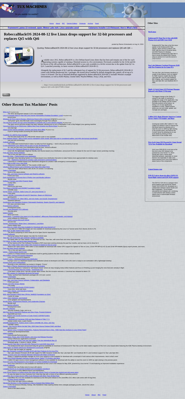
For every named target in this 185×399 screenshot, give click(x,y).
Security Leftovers (9, 308)
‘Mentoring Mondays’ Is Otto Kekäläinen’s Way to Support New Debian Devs (28, 383)
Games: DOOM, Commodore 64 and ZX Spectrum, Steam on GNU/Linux (27, 195)
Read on (6, 95)
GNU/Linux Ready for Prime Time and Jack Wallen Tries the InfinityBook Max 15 (30, 340)
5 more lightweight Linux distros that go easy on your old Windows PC (26, 145)
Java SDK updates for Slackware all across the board (21, 273)
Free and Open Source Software (14, 153)
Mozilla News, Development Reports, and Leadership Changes (24, 301)
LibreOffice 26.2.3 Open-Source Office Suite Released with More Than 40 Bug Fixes (31, 376)
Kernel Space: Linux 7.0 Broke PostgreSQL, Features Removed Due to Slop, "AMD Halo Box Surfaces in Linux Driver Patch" (45, 330)
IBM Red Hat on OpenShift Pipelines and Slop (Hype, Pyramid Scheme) (27, 312)
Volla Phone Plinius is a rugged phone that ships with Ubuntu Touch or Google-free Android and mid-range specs (40, 372)
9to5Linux (152, 32)
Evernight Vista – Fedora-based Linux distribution (19, 156)
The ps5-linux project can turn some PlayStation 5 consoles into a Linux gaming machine (32, 122)
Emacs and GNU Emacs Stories (14, 284)
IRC (63, 23)
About (58, 23)
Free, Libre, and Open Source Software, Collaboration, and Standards (26, 280)
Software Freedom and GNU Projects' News (18, 181)
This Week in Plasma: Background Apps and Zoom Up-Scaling (24, 266)
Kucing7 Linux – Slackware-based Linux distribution (20, 259)
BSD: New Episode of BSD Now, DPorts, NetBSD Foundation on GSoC (27, 294)
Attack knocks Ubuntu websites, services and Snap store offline (24, 130)
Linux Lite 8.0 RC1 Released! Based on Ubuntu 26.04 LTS (22, 149)
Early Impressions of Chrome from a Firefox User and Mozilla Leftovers (27, 177)
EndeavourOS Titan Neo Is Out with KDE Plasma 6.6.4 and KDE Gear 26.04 (163, 39)
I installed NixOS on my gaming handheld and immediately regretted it (26, 369)
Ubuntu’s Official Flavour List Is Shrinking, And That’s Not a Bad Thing (26, 167)
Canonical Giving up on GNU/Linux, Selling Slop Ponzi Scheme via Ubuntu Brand (30, 126)
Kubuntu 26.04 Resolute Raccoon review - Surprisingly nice (23, 269)
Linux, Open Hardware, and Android (15, 298)
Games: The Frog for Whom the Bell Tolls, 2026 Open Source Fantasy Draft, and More (32, 326)
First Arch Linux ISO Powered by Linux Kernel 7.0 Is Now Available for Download (164, 143)
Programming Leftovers (11, 206)
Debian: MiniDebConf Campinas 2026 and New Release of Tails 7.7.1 (26, 319)
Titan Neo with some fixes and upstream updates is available (23, 238)
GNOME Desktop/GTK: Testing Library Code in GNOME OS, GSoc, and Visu (29, 323)
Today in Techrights (9, 170)
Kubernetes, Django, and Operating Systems (18, 291)
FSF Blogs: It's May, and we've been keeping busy (20, 241)
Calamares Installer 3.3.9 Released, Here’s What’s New (112, 28)
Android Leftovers (9, 142)
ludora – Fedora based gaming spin (15, 252)
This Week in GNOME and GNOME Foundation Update (21, 188)
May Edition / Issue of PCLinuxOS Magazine (18, 255)
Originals (82, 23)
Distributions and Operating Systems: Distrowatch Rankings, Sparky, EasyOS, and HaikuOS (34, 202)
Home (51, 23)
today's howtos (8, 213)
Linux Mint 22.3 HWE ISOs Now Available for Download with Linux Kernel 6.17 (29, 227)
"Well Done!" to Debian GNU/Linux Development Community (23, 347)
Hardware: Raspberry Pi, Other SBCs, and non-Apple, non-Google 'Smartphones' (30, 199)
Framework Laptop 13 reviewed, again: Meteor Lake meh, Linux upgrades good (43, 28)
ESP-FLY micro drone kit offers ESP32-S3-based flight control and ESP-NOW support (163, 176)
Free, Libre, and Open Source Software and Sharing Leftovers (24, 174)
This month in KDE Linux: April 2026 (15, 163)
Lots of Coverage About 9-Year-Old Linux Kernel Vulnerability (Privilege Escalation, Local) (33, 115)
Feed (97, 23)
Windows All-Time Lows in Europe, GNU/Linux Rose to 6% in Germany (26, 119)
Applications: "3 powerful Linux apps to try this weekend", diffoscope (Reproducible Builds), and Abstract (38, 216)
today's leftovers (8, 184)
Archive (90, 23)
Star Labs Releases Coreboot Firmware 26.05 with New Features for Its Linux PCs (164, 66)
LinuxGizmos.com (155, 169)
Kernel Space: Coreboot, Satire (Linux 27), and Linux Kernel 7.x (24, 192)
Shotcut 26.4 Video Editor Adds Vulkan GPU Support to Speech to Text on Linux (30, 245)
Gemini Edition (72, 23)
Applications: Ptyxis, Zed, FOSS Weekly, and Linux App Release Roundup (28, 337)
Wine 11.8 (6, 112)
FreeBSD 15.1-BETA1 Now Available (15, 135)
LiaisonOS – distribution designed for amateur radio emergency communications (30, 160)
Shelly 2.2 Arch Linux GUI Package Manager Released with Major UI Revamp (164, 90)
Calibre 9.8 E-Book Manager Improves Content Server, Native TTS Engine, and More (164, 117)
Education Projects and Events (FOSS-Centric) (18, 287)
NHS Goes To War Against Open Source (16, 231)
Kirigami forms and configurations (14, 262)
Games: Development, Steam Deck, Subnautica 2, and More (23, 223)
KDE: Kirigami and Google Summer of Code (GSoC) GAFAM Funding (26, 316)
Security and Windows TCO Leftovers (15, 209)
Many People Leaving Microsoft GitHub (16, 220)
